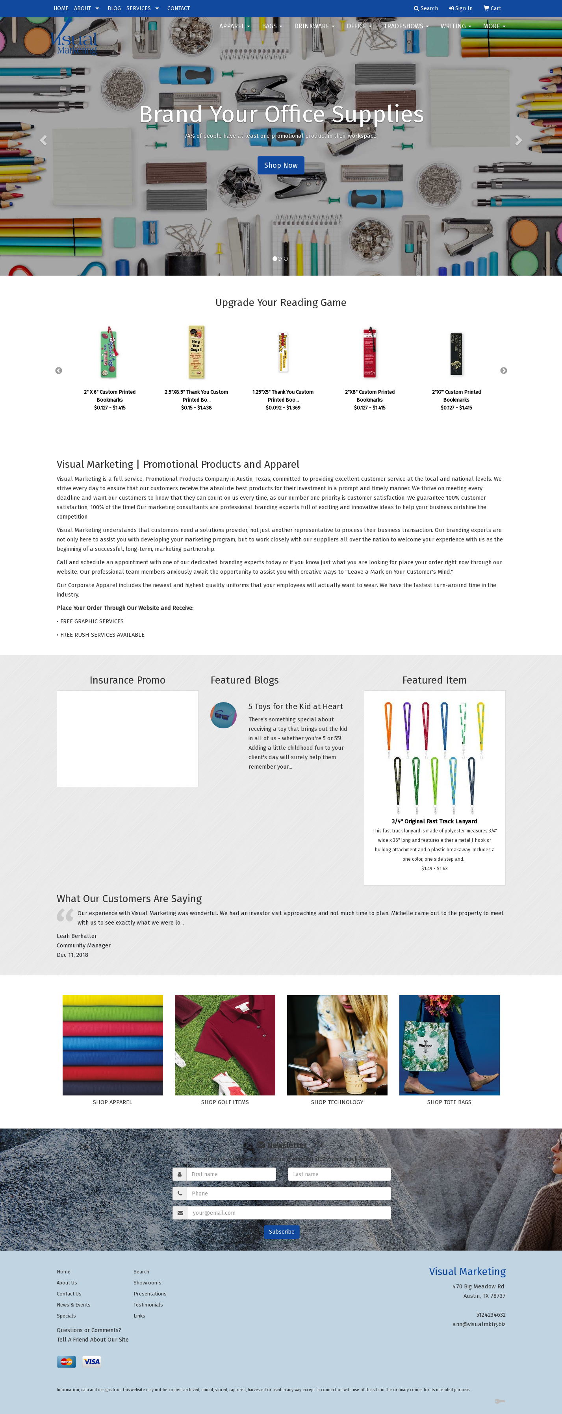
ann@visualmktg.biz (479, 1324)
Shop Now (281, 165)
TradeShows (406, 31)
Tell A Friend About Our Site (93, 1339)
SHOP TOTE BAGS (449, 1102)
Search (141, 1272)
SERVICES (138, 8)
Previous (59, 371)
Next (504, 371)
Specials (66, 1316)
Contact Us (69, 1294)
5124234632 (491, 1314)
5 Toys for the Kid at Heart (296, 706)
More (494, 31)
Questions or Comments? (89, 1330)
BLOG (114, 8)
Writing (456, 31)
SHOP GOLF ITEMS (225, 1102)
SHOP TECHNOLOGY (337, 1102)
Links (139, 1316)
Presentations (150, 1294)
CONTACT (178, 8)
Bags (272, 31)
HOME (61, 8)
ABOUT (82, 8)
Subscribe (282, 1232)
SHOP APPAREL (112, 1102)
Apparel (234, 31)
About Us (67, 1283)
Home (63, 1272)
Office (359, 31)
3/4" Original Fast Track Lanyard (434, 821)
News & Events (74, 1305)
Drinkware (314, 31)
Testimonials (148, 1305)
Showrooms (147, 1283)
